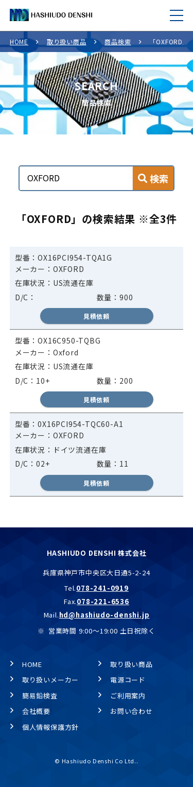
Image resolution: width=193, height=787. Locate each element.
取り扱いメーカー (50, 680)
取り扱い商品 (66, 41)
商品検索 (117, 41)
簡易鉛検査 (40, 695)
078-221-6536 (103, 601)
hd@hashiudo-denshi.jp (104, 615)
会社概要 (36, 711)
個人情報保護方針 (50, 727)
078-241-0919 (102, 588)
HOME (19, 41)
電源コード (128, 680)
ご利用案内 (128, 695)
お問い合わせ (131, 711)
